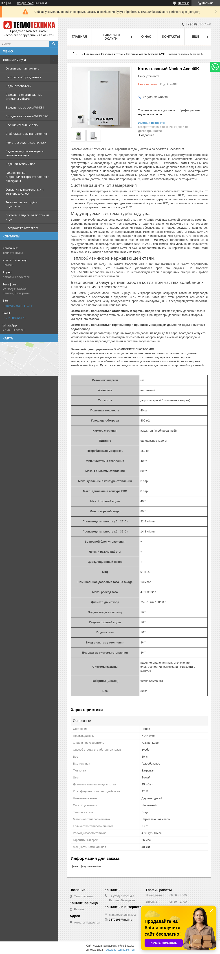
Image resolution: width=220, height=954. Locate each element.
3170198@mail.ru (14, 318)
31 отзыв (183, 3)
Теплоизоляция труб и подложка (21, 204)
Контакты (171, 36)
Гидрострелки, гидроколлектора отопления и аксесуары (27, 177)
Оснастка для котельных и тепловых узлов (25, 191)
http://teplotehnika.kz (17, 306)
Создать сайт (25, 3)
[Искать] (53, 44)
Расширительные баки (22, 125)
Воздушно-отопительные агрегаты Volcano (24, 97)
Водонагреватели (18, 86)
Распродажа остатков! (22, 228)
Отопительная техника (22, 68)
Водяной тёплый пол (20, 164)
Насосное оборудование (23, 77)
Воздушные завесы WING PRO (27, 116)
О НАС (146, 36)
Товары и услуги (14, 60)
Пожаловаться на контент (120, 949)
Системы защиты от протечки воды (27, 217)
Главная (79, 36)
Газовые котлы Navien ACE (145, 54)
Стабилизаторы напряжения (26, 134)
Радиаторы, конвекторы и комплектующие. (25, 153)
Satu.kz (129, 945)
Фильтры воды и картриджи (26, 142)
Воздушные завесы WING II (25, 107)
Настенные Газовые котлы (103, 54)
